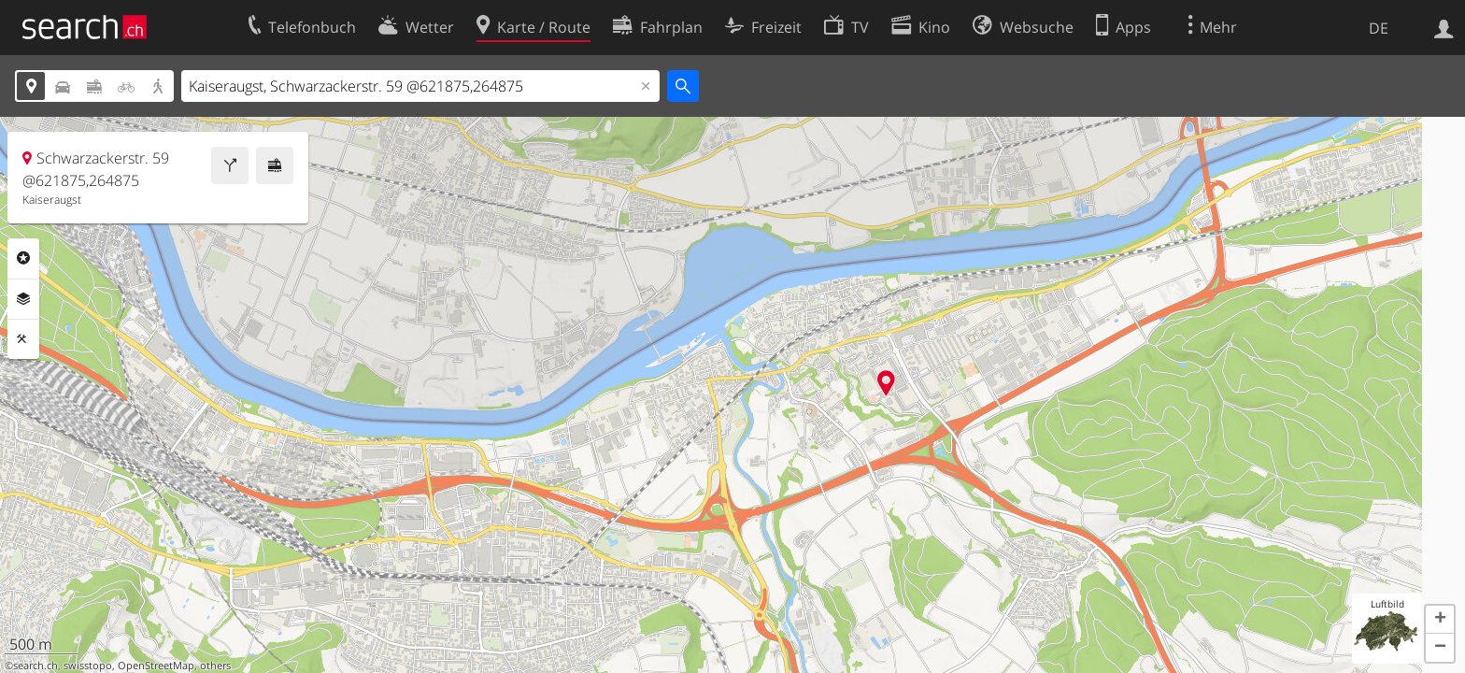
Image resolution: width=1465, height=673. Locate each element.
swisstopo (88, 665)
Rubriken (23, 258)
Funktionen (23, 339)
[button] (1440, 620)
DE (1378, 28)
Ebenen (23, 299)
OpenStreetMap (156, 665)
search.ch (35, 665)
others (215, 665)
